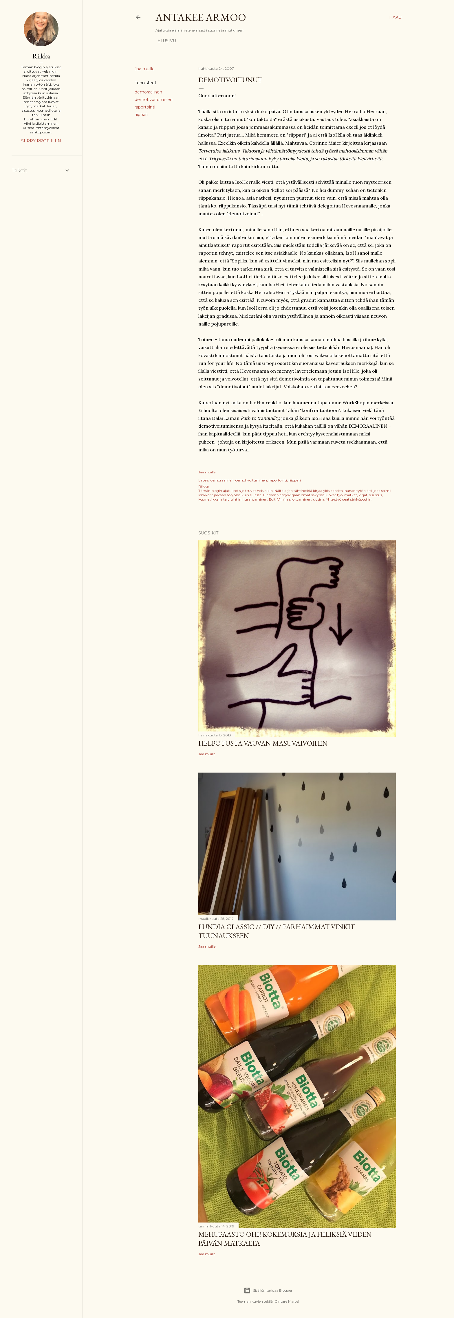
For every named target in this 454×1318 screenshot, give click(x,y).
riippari (141, 114)
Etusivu (167, 40)
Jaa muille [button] (145, 68)
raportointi (145, 107)
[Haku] (395, 17)
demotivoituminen (154, 99)
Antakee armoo (200, 17)
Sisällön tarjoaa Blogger (268, 1290)
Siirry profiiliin (41, 141)
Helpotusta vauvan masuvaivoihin (263, 743)
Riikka (41, 56)
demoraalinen (148, 92)
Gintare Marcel (286, 1301)
